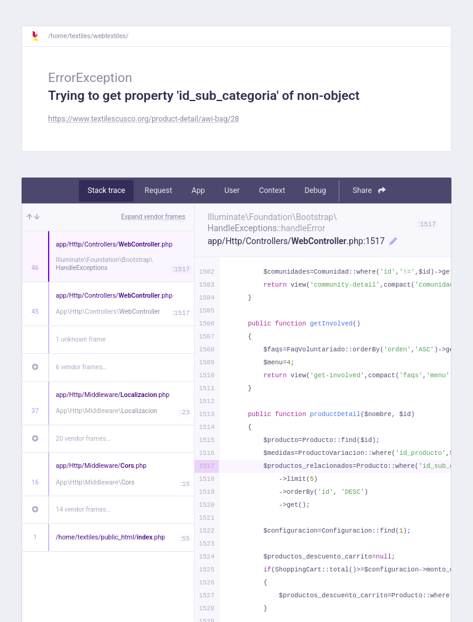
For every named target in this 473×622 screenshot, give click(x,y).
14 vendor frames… (83, 509)
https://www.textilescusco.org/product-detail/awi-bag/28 (143, 119)
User (232, 190)
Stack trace (106, 190)
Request (158, 190)
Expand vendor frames (153, 217)
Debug (315, 190)
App (198, 190)
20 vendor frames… (83, 439)
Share (368, 190)
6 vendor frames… (81, 367)
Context (272, 190)
